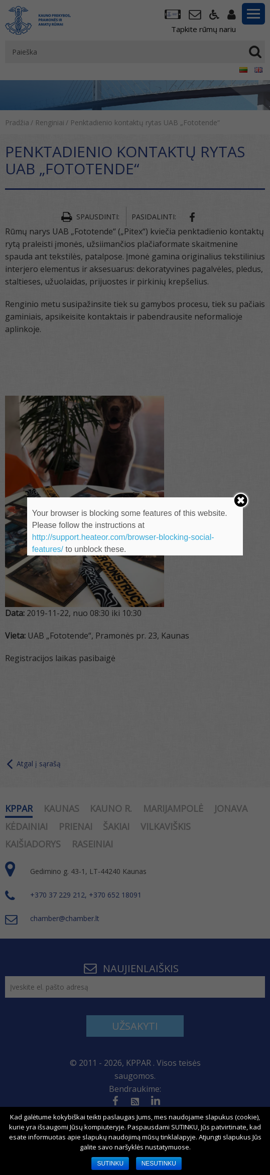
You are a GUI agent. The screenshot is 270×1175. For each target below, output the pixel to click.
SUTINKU (110, 1163)
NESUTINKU (159, 1163)
